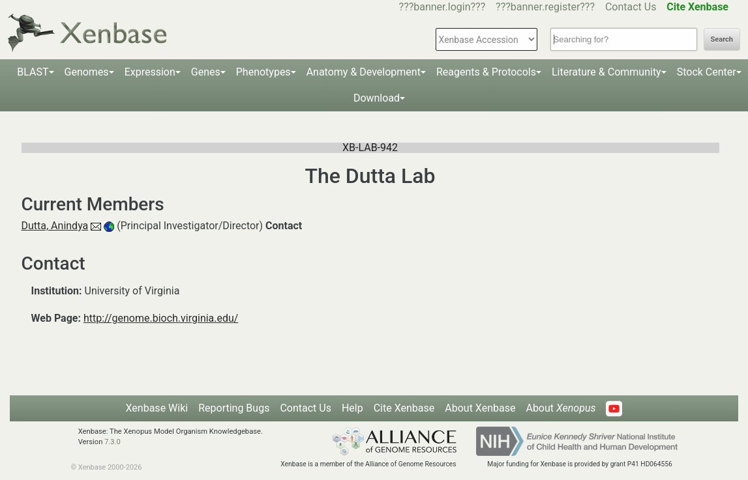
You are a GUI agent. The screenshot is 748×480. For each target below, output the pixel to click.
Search (722, 39)
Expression (150, 72)
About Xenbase (480, 408)
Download (376, 98)
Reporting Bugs (233, 408)
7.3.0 (112, 442)
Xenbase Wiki (157, 408)
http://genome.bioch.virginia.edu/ (161, 318)
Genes (205, 72)
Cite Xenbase (404, 408)
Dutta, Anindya (55, 225)
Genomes (87, 72)
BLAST (32, 72)
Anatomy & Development (364, 72)
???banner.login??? (442, 7)
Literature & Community (606, 72)
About (560, 408)
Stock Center (706, 72)
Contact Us (631, 7)
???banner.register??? (545, 7)
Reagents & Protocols (486, 72)
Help (352, 408)
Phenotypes (263, 72)
